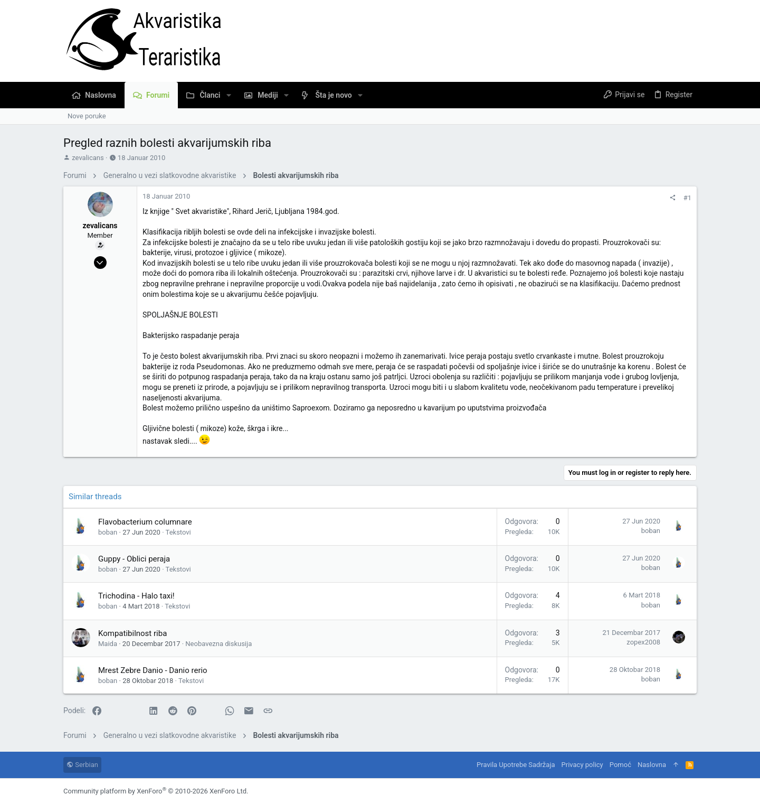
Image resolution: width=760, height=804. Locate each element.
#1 (687, 198)
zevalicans (88, 158)
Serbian (82, 765)
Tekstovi (178, 532)
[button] (229, 95)
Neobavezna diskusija (218, 644)
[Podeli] (673, 198)
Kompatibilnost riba (132, 633)
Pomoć (620, 765)
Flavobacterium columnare (145, 522)
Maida (107, 644)
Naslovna (652, 765)
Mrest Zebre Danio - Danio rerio (152, 670)
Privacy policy (582, 765)
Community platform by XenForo (155, 791)
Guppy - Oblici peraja (134, 559)
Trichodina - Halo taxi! (136, 596)
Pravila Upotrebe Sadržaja (516, 765)
